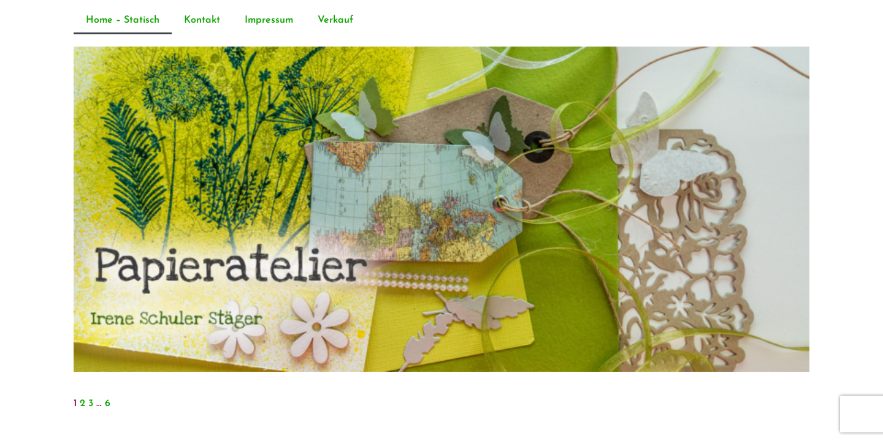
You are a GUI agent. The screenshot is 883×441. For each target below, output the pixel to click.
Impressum (269, 20)
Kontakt (202, 20)
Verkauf (335, 20)
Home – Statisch (122, 20)
